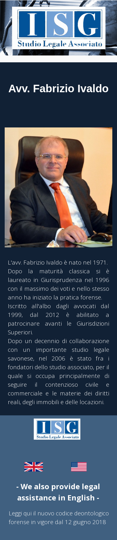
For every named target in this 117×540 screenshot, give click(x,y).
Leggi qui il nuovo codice (41, 513)
